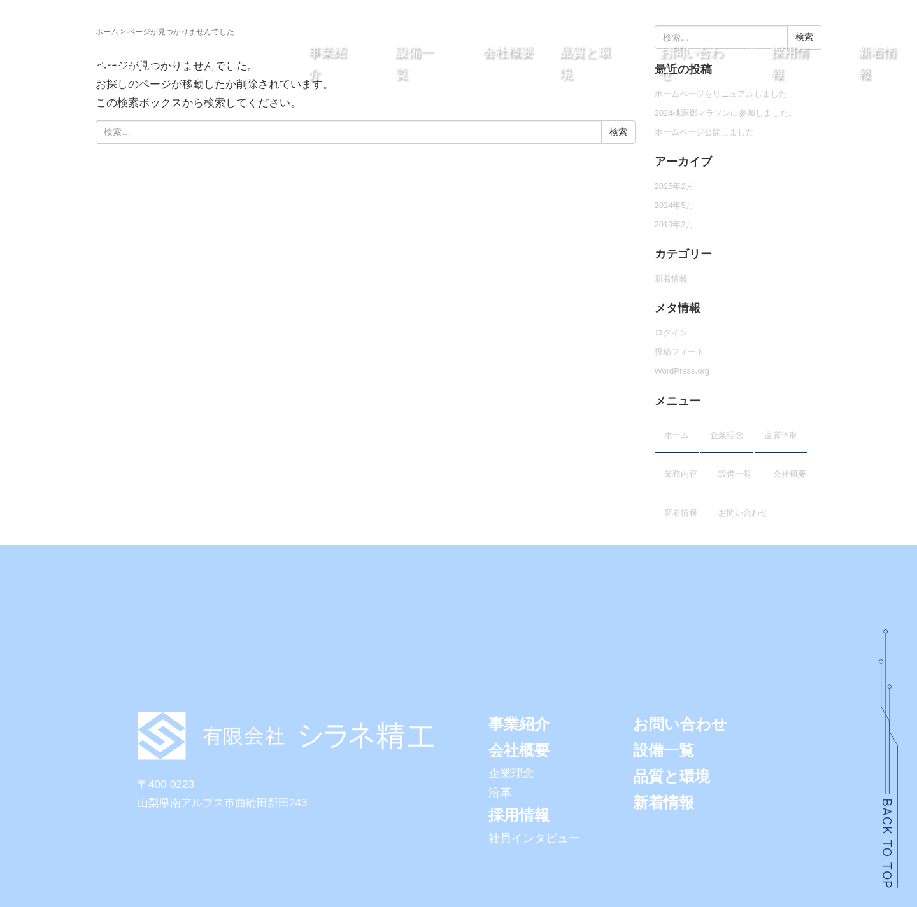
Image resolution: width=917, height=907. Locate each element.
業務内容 (680, 474)
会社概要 (508, 52)
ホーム (107, 31)
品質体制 (781, 435)
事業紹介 (519, 724)
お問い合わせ (743, 512)
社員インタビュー (534, 838)
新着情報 (671, 278)
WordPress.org (682, 371)
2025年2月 (674, 186)
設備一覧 (734, 474)
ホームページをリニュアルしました (721, 94)
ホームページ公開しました (704, 132)
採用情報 (519, 815)
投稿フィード (679, 351)
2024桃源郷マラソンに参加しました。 (726, 113)
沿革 (499, 792)
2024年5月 (674, 205)
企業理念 (726, 435)
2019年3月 (674, 224)
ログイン (671, 332)
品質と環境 (671, 776)
